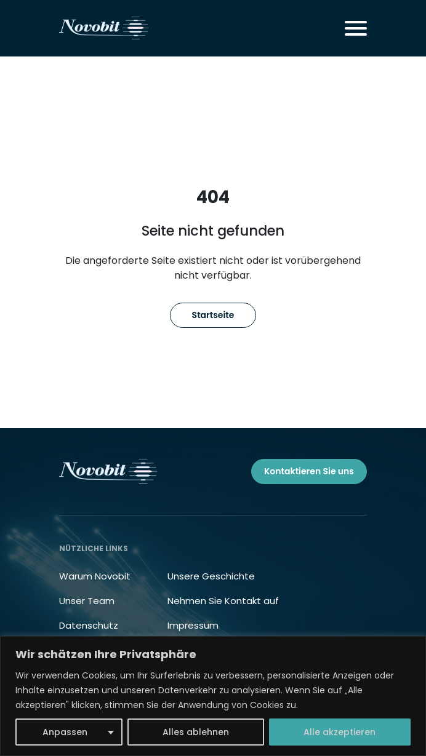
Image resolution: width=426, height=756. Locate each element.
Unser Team (87, 600)
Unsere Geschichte (211, 576)
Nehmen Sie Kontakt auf (223, 600)
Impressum (193, 625)
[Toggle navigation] (356, 28)
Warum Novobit (95, 576)
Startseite (213, 315)
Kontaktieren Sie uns (309, 471)
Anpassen (64, 732)
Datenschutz (88, 625)
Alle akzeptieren (339, 732)
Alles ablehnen (196, 732)
